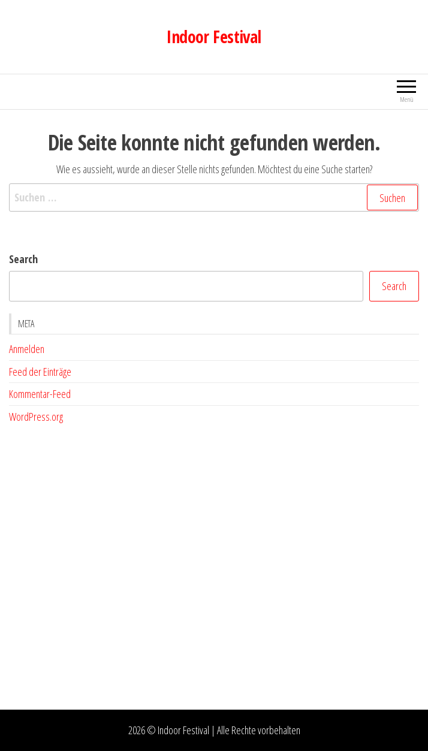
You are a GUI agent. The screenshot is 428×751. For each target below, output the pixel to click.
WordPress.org (36, 416)
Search (23, 259)
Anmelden (26, 349)
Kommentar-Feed (40, 394)
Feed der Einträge (40, 371)
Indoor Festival (214, 36)
